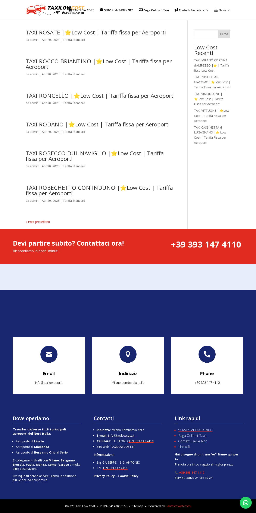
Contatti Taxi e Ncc (192, 441)
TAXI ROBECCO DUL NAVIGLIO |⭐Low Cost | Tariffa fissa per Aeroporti (95, 156)
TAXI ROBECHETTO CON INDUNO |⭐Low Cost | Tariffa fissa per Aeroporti (99, 190)
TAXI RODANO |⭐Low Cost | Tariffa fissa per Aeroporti (97, 124)
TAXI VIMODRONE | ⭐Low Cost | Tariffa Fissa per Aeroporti (208, 99)
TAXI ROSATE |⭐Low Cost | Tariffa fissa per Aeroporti (96, 32)
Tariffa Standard (74, 40)
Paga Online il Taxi (192, 435)
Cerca (224, 34)
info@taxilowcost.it (121, 435)
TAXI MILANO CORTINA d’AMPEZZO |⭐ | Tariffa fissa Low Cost (211, 65)
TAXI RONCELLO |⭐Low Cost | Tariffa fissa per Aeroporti (100, 95)
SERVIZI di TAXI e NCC (195, 430)
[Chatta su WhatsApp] (246, 503)
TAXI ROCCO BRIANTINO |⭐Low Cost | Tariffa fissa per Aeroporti (99, 64)
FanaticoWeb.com (178, 506)
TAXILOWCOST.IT (122, 447)
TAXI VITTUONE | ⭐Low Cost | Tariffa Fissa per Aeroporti (211, 115)
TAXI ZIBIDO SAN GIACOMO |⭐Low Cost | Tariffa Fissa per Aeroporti (212, 82)
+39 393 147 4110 (141, 441)
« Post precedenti (38, 222)
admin (34, 40)
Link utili (184, 446)
